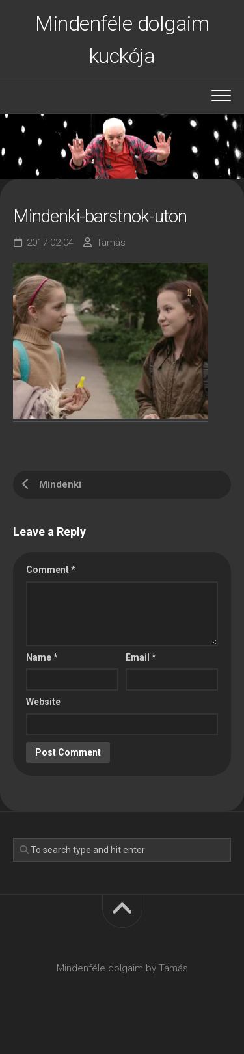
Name (42, 657)
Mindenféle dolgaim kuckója (122, 39)
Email (141, 657)
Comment (50, 569)
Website (43, 701)
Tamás (111, 242)
